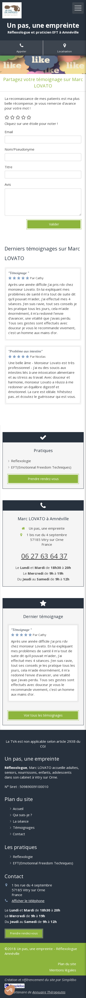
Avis (8, 184)
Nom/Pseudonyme (19, 149)
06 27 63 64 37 (44, 556)
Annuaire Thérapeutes (48, 992)
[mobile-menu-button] (78, 8)
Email (9, 131)
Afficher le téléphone (28, 900)
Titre (8, 167)
